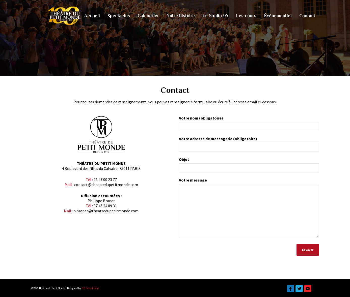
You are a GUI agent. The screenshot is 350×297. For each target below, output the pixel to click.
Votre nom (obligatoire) (249, 125)
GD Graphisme (90, 288)
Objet (249, 166)
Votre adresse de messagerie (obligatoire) (249, 146)
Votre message (249, 210)
